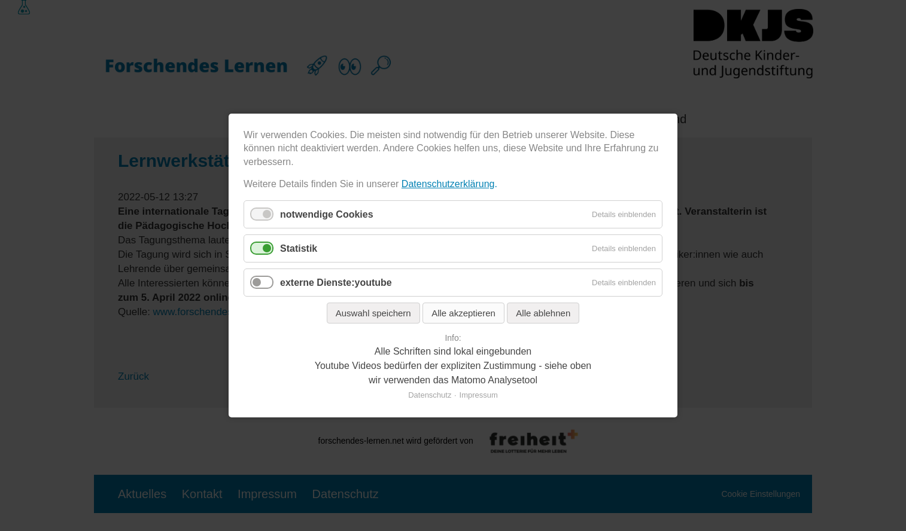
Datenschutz (429, 394)
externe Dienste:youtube (336, 282)
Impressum (479, 394)
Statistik (298, 248)
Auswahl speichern (373, 313)
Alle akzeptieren (463, 313)
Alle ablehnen (543, 313)
